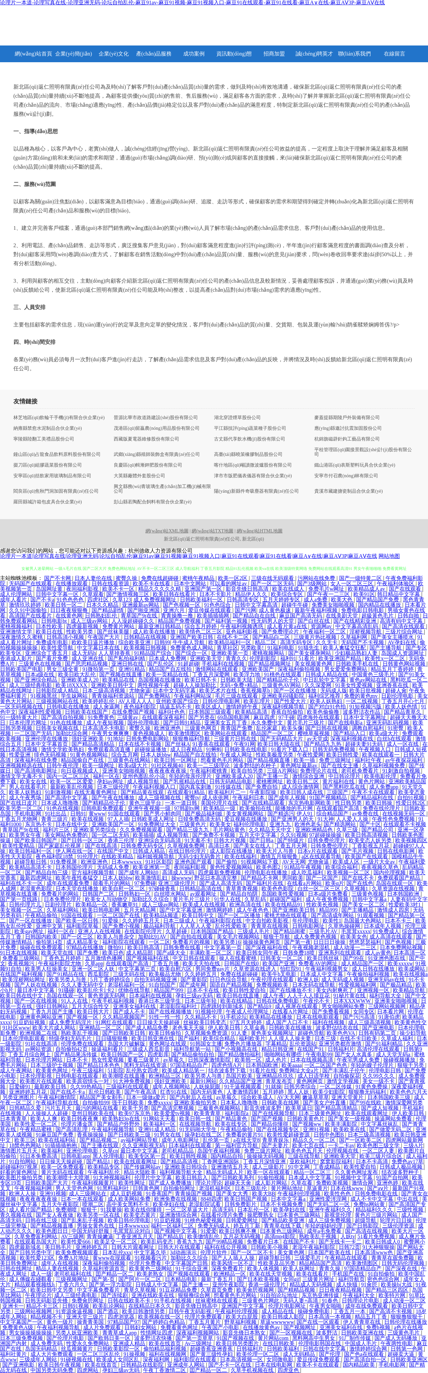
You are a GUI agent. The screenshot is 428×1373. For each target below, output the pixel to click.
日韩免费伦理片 (327, 840)
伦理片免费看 (146, 1263)
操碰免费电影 (314, 1311)
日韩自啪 (409, 615)
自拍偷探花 (346, 1076)
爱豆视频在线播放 (246, 819)
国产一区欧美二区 (361, 1140)
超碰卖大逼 (402, 1354)
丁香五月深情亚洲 (265, 1161)
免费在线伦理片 (382, 808)
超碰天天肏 (238, 1183)
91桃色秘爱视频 (204, 1220)
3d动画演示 (184, 1252)
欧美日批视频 (366, 690)
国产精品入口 (350, 733)
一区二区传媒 (336, 1086)
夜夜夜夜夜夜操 (168, 771)
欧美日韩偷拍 (165, 1033)
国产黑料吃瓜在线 (345, 787)
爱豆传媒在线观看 (210, 610)
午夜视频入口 (375, 749)
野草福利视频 (241, 1322)
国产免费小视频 (121, 926)
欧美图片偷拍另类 (22, 1177)
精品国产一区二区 (273, 733)
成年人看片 (14, 599)
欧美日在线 (50, 631)
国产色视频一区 (182, 605)
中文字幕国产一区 (22, 1322)
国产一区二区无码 (273, 583)
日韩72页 (349, 1247)
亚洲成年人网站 (186, 1365)
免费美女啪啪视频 (334, 605)
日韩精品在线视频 (146, 637)
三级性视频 (411, 1209)
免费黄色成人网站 (192, 648)
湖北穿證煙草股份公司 (237, 417)
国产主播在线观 (100, 1145)
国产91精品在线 (65, 974)
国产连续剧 (115, 1295)
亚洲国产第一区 (204, 589)
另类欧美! (252, 648)
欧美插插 (143, 835)
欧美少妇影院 (329, 1092)
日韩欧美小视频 (270, 1247)
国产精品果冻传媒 (76, 1054)
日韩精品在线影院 (143, 1365)
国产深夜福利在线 (267, 947)
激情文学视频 (343, 1081)
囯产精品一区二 (115, 1274)
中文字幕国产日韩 (187, 1263)
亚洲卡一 (13, 1306)
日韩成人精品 (149, 851)
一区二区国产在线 (119, 915)
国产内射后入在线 (192, 1097)
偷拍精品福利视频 (165, 1349)
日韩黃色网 (147, 1188)
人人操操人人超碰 (47, 1113)
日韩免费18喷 (299, 953)
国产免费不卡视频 (214, 835)
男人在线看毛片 (28, 787)
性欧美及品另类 (277, 1263)
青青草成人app (120, 1333)
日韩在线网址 (16, 1268)
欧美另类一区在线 (99, 1215)
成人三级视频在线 (160, 797)
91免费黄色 (101, 717)
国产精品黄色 (231, 1118)
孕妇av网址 (111, 781)
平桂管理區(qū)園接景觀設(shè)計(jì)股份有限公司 (363, 452)
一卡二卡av (341, 1145)
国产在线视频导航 (274, 1113)
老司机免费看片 (360, 771)
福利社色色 (172, 712)
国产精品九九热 (323, 744)
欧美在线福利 (241, 856)
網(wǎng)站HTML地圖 (260, 530)
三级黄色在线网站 (130, 760)
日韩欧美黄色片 (306, 1118)
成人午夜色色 (253, 910)
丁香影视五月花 (371, 846)
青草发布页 (279, 1081)
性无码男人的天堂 (273, 621)
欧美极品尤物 (165, 974)
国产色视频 (399, 942)
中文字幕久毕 (151, 1252)
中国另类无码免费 (52, 1370)
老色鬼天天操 (189, 1028)
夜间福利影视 (83, 589)
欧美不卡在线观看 (318, 1365)
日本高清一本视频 (330, 1316)
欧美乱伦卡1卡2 (96, 990)
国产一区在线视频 (36, 1001)
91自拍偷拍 (382, 1274)
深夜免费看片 (228, 1268)
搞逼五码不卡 (176, 706)
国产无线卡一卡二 (341, 1242)
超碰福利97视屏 (19, 1167)
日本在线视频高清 (312, 1060)
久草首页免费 (217, 1290)
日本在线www (347, 1188)
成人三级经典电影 (31, 685)
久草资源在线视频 (394, 888)
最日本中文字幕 (36, 990)
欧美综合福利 (342, 867)
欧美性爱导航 (58, 648)
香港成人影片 (16, 658)
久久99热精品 (87, 1086)
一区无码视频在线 (22, 706)
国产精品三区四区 (387, 1290)
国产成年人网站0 (139, 872)
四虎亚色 (289, 1370)
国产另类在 (201, 717)
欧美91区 (364, 594)
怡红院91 (291, 969)
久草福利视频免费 (384, 765)
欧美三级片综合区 (381, 1156)
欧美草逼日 (299, 1108)
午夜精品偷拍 (42, 915)
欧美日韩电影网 (101, 910)
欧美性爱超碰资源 (289, 1135)
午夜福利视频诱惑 (242, 626)
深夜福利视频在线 (352, 739)
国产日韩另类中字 (31, 1252)
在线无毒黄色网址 (96, 792)
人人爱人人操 (352, 819)
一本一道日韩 (181, 803)
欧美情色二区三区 (201, 631)
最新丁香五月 (217, 1279)
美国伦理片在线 (220, 803)
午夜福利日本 (249, 797)
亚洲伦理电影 (83, 1151)
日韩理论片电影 (361, 1300)
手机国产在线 (348, 1274)
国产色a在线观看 (364, 1354)
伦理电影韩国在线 (320, 1343)
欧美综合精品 (219, 1038)
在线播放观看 (72, 583)
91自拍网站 (23, 1161)
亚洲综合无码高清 (160, 840)
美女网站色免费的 (67, 835)
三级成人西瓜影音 (149, 1049)
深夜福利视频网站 (198, 1333)
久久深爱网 (319, 685)
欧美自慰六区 (176, 969)
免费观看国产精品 (400, 878)
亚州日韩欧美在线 (94, 1113)
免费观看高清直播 (110, 749)
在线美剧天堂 (342, 615)
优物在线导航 (134, 990)
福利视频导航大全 (181, 1172)
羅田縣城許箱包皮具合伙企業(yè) (47, 502)
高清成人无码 (179, 872)
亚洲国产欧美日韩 (192, 637)
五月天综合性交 (91, 1006)
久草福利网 (354, 637)
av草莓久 (174, 1060)
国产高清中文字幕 (67, 797)
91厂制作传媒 (355, 1338)
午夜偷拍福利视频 (369, 974)
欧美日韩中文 (198, 915)
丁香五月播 (166, 963)
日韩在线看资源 (111, 583)
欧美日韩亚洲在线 (153, 1038)
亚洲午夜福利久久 (331, 1209)
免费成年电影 (52, 642)
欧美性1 (332, 920)
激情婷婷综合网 (368, 1349)
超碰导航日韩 (31, 862)
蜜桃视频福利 (16, 626)
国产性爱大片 (290, 701)
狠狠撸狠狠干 (407, 1316)
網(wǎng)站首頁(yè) (33, 56)
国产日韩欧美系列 (233, 1177)
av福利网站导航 (140, 1140)
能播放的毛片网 (294, 808)
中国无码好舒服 (91, 1231)
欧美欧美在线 (350, 1129)
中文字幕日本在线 (99, 648)
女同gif (291, 1279)
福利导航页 (351, 1279)
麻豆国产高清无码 (301, 615)
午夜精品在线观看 (347, 1258)
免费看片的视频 (192, 942)
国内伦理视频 (390, 872)
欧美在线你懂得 (143, 1209)
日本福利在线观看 (191, 1145)
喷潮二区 (93, 1204)
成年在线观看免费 (68, 883)
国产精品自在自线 (255, 615)
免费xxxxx (159, 1102)
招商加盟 (274, 54)
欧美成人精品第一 (184, 1070)
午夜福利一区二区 (325, 631)
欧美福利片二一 (227, 792)
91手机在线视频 (173, 1300)
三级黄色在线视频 (40, 664)
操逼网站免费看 (393, 1118)
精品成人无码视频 (312, 1284)
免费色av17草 (407, 1161)
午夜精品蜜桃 (36, 1129)
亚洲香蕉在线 (393, 685)
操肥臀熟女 (261, 1215)
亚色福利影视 (242, 631)
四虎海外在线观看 (319, 717)
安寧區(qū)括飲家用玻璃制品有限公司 (52, 476)
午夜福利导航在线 (58, 1102)
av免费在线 (366, 813)
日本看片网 (391, 1011)
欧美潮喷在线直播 (124, 1076)
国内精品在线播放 (380, 605)
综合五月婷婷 (201, 626)
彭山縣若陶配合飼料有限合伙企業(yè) (153, 502)
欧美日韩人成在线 (302, 792)
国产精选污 (281, 813)
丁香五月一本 (350, 1311)
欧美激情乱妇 (152, 878)
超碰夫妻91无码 (364, 744)
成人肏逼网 (107, 706)
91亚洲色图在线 (387, 958)
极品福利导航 (160, 926)
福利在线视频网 (168, 1354)
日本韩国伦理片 (75, 867)
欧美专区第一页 (147, 1156)
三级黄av (128, 717)
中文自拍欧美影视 (267, 920)
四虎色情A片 (227, 1065)
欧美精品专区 (104, 1167)
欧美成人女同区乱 (118, 1359)
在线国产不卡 (299, 1242)
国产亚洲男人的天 (293, 819)
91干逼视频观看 (243, 1086)
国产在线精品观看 (264, 803)
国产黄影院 (194, 979)
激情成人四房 (394, 910)
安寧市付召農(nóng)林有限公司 (346, 476)
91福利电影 (282, 648)
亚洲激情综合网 (178, 1215)
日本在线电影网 (274, 1365)
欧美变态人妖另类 (371, 840)
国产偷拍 (227, 862)
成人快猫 (347, 1284)
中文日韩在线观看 (195, 958)
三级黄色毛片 (404, 1333)
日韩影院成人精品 (58, 690)
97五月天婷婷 (246, 1022)
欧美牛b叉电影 (279, 974)
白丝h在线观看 (395, 739)
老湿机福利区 (215, 1188)
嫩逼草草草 (315, 1097)
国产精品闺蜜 (290, 931)
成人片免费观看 (102, 1327)
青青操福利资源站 (114, 696)
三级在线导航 (304, 1156)
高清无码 (223, 1209)
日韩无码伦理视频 (404, 1263)
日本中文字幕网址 (365, 717)
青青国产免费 (237, 728)
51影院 (116, 1070)
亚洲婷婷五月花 (28, 1092)
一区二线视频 (362, 701)
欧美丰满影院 (341, 1124)
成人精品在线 (278, 1311)
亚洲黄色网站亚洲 (42, 1017)
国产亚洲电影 (379, 1028)
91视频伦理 (209, 1011)
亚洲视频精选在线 (22, 765)
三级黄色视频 (368, 894)
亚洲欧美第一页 (230, 653)
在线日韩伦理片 (188, 851)
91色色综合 (218, 605)
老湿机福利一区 (127, 985)
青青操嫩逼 (100, 1236)
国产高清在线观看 (404, 626)
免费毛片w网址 (327, 589)
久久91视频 (293, 835)
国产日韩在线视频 (327, 728)
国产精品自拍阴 (239, 894)
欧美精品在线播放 (271, 1017)
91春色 (330, 1300)
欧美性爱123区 (38, 1258)
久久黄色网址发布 (357, 1172)
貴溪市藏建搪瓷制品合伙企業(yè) (348, 491)
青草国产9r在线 (139, 615)
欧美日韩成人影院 (283, 1316)
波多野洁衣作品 (362, 712)
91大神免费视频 (132, 1081)
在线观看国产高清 (338, 808)
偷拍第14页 (50, 942)
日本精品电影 (181, 1279)
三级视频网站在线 (58, 701)
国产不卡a (42, 599)
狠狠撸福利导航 (192, 739)
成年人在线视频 (60, 1263)
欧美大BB (263, 1193)
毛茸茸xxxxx (355, 931)
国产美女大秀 (232, 1193)
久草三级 (347, 829)
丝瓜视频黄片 (77, 1349)
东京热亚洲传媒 (321, 1295)
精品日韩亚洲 (278, 1049)
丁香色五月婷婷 (62, 958)
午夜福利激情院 (57, 1097)
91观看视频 (371, 915)
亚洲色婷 (388, 1183)
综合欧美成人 (258, 1097)
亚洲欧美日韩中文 (113, 685)
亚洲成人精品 (129, 1343)
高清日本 (219, 846)
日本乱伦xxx (117, 1252)
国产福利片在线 (265, 883)
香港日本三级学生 (160, 1001)
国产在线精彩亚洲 (355, 621)
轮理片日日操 (396, 1220)
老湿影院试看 (205, 1204)
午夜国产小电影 (221, 1327)
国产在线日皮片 (19, 803)
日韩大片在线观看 (180, 1247)
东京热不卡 (39, 824)
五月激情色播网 (104, 958)
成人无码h (84, 653)
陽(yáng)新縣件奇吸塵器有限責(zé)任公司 (256, 491)
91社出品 (56, 813)
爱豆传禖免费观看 (319, 1359)
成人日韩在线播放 (374, 969)
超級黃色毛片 (378, 615)
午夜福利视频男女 (327, 969)
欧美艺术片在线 (218, 690)
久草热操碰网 (344, 926)
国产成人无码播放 (396, 1338)
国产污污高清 (359, 1017)
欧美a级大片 (384, 733)
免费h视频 (379, 1327)
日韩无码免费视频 (334, 749)
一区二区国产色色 (326, 1065)
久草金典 (255, 1028)
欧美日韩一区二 (64, 605)
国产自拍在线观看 (192, 937)
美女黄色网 (292, 1252)
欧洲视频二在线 (39, 1033)
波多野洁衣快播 (153, 1338)
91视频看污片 (151, 1258)
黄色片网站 (372, 781)
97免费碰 (145, 883)
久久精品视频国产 (124, 1017)
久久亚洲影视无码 (144, 1145)
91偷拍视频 (272, 1177)
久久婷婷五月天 (141, 920)
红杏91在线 (174, 1092)
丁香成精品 (327, 1167)
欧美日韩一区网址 (176, 760)
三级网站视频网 (387, 1006)
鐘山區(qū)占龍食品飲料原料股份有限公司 (57, 454)
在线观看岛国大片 (36, 1242)
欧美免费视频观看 (78, 1252)
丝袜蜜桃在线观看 (217, 1300)
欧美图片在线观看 (42, 1081)
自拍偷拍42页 (72, 1049)
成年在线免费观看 (367, 1306)
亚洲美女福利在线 (135, 1006)
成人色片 (276, 1060)
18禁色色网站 (25, 1145)
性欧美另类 (80, 631)
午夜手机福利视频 (114, 1001)
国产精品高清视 (179, 1161)
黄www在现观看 (112, 1258)
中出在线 (408, 1199)
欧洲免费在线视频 (176, 1199)
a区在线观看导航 (322, 856)
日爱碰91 (20, 1086)
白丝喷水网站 (171, 894)
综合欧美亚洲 (135, 642)
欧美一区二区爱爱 (72, 781)
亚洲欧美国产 (258, 669)
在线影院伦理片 (143, 931)
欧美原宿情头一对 (88, 1081)
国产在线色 (359, 883)
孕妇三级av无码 (195, 995)
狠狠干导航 (277, 937)
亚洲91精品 (132, 669)
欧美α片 (334, 883)
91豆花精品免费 (178, 1290)
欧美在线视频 (88, 819)
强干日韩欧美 (128, 1102)
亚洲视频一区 (374, 990)
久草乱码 (255, 899)
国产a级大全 (171, 953)
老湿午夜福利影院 (314, 1247)
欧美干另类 (135, 1108)
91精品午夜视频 (303, 867)
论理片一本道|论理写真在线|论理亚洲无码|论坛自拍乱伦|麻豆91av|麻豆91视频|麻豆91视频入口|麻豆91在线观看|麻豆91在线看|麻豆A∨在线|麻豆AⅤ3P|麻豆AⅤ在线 (188, 556)
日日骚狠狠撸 (112, 1038)
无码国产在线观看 (31, 583)
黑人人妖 (299, 1092)
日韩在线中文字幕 (325, 1349)
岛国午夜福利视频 (219, 1151)
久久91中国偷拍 (28, 610)
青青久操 (330, 1268)
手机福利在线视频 (224, 664)
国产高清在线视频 (367, 1231)
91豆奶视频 (168, 1220)
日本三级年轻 (201, 1001)
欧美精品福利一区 (230, 642)
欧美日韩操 (379, 803)
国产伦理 (330, 1354)
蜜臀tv (192, 797)
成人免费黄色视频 (316, 937)
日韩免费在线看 (182, 947)
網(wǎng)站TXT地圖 (212, 530)
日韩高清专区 (243, 599)
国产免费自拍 (262, 787)
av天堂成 (317, 739)
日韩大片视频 (230, 840)
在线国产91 (311, 1049)
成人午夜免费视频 (328, 899)
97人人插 (118, 819)
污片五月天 (59, 1108)
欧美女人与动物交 (107, 899)
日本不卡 (77, 1060)
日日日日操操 (330, 942)
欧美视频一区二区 (349, 872)
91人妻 (239, 1033)
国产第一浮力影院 (111, 1284)
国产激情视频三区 (128, 594)
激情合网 (363, 1183)
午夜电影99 (319, 1054)
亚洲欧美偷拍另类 (196, 1102)
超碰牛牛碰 (295, 605)
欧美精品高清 (252, 712)
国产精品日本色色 (99, 1065)
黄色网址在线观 (168, 1044)
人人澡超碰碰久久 (133, 621)
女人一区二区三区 (352, 583)
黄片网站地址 (287, 1188)
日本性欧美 (50, 626)
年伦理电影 (306, 920)
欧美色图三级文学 (379, 1145)
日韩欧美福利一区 (202, 599)
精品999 (329, 910)
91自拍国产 (163, 985)
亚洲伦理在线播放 (47, 739)
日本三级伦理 (113, 787)
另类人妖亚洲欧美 (78, 1333)
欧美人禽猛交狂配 (345, 648)
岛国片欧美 (240, 1076)
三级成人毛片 (254, 931)
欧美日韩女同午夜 (258, 953)
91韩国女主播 (206, 1044)
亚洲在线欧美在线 (153, 1295)
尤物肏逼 (139, 690)
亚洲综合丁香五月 (47, 653)
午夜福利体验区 (396, 583)
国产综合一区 (192, 653)
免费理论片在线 (319, 771)
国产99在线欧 (366, 1102)
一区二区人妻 (379, 1151)
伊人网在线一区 (75, 851)
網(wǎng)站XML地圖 (167, 530)
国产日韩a (262, 840)
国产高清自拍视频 (63, 717)
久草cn (110, 1151)
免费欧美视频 (332, 1183)
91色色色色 (71, 599)
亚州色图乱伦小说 (144, 776)
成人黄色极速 (275, 610)
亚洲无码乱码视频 (388, 722)
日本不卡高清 (372, 1161)
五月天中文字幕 (258, 835)
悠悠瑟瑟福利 (366, 942)
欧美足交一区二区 (116, 1242)
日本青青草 (14, 1118)
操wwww (181, 878)
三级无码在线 (129, 974)
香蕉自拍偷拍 (287, 712)
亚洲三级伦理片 (177, 883)
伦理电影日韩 (385, 1070)
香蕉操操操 (91, 1135)
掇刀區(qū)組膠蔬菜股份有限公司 (47, 465)
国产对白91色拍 (327, 706)
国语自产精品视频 (232, 985)
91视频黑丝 (44, 696)
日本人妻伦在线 (94, 578)
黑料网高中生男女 (314, 1338)
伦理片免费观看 (204, 1316)
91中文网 (299, 1167)
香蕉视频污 (22, 963)
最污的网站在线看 (98, 1108)
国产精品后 (171, 1236)
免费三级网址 (335, 760)
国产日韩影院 (363, 1226)
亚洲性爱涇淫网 (328, 1199)
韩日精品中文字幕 (399, 594)
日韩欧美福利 (283, 1349)
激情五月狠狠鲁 (279, 856)
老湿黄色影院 (36, 888)
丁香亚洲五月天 (135, 1236)
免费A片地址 (74, 1258)
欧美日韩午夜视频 (60, 1365)
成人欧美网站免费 (130, 1199)
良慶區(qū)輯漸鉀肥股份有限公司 (148, 465)
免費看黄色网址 (179, 1327)
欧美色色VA (341, 1033)
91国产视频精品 (328, 797)
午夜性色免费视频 (394, 819)
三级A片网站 (282, 771)
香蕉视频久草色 (380, 867)
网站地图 (389, 556)
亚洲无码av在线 (387, 979)
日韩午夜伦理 (63, 765)
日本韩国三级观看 (211, 712)
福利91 (288, 658)
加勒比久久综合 (151, 899)
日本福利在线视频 (151, 995)
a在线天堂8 (246, 1140)
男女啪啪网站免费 (344, 1006)
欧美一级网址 (99, 765)
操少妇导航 (413, 1033)
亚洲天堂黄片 (348, 1097)
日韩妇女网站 (141, 1327)
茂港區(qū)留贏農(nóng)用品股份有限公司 (157, 428)
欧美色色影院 (278, 888)
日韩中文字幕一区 (58, 594)
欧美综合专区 (287, 594)
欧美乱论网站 (109, 1306)
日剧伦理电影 (398, 696)
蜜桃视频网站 (269, 653)
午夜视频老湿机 (311, 947)
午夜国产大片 (104, 637)
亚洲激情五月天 (230, 1167)
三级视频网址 (72, 1279)
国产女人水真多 (354, 1054)
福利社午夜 (369, 760)
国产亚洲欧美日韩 (294, 910)
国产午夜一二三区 (329, 594)
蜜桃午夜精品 (199, 578)
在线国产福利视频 (22, 974)
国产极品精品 (396, 985)
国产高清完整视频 (173, 1108)
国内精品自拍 (227, 1156)
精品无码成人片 (225, 1172)
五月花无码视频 (242, 1236)
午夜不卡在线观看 (374, 792)
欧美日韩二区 (303, 781)
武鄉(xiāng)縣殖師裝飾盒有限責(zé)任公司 (157, 454)
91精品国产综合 (153, 653)
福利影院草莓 (83, 926)
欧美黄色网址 (52, 1070)
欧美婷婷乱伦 (99, 701)
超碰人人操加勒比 (195, 685)
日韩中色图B (329, 1135)
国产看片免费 (52, 658)
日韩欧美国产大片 (47, 1183)
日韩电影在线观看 (78, 1076)
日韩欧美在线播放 (291, 1028)
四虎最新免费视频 (220, 872)
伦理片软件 (214, 1252)
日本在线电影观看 (318, 1017)
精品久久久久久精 (160, 589)
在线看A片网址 (291, 1011)
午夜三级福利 (88, 1070)
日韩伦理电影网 (221, 701)
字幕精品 (276, 1044)
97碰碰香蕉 (163, 888)
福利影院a (237, 1113)
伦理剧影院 (263, 658)
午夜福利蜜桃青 (209, 771)
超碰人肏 (396, 690)
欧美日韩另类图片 (238, 1343)
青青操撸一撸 (177, 615)
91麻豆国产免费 (55, 1135)
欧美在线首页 (165, 1343)
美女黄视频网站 (245, 813)
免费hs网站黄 (369, 1204)
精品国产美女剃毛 (102, 1097)
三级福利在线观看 (128, 1086)
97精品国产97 (124, 1322)
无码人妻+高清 (301, 1300)
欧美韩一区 (249, 1060)
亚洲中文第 (50, 926)
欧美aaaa (292, 1065)
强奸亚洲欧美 (88, 739)
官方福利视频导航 (94, 872)
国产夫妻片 (275, 1145)
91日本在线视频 (19, 953)
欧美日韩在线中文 (22, 995)
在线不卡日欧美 (359, 1038)
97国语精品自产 (189, 1065)
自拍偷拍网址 (180, 1188)
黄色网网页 (310, 1081)
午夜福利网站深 (193, 696)
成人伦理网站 (16, 594)
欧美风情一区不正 (233, 1263)
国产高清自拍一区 (366, 1359)
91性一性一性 (165, 1017)
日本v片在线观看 (318, 851)
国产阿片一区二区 (140, 1279)
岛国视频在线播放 (160, 680)
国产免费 (88, 953)
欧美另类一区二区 (22, 808)
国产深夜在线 (402, 1268)
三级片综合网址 (404, 631)
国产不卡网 (58, 578)
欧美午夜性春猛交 (78, 878)
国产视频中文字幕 (176, 1231)
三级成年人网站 (38, 1359)
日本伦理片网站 (44, 1060)
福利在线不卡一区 (22, 883)
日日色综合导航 (229, 979)
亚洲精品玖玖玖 (275, 1076)
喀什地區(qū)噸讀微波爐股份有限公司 (253, 465)
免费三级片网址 (263, 1151)
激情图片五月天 (19, 1151)
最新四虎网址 (36, 878)
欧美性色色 (338, 1193)
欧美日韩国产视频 (246, 1199)
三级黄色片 (193, 824)
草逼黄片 (317, 1188)
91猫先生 (309, 648)
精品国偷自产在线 (83, 760)
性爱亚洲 (20, 755)
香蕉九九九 (190, 1242)
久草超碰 (177, 931)
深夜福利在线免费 (36, 760)
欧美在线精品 (237, 1001)
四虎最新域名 (25, 1247)
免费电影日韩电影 (363, 610)
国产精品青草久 (403, 712)
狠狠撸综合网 (194, 1295)
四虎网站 (88, 1370)
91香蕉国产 (159, 1193)
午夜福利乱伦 (104, 1172)
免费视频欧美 (273, 985)
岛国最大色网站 (363, 920)
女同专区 (363, 1011)
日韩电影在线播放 (68, 706)
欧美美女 (220, 824)
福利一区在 (106, 776)
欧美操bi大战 (397, 1284)
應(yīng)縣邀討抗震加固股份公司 (348, 428)
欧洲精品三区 (165, 1076)
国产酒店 (108, 1311)
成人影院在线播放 (232, 851)
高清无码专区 (297, 642)
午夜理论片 (38, 1295)
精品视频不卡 (47, 1316)
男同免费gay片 (213, 969)
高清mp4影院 (280, 1236)
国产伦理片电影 (65, 1338)
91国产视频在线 (236, 1338)
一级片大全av (379, 862)
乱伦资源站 (303, 1044)
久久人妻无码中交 (83, 985)
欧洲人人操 (23, 1193)
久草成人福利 (397, 1038)
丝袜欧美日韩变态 (205, 1022)
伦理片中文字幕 (153, 1177)
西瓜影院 (99, 974)
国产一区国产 (322, 878)
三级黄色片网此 (261, 1300)
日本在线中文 (72, 824)
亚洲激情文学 (16, 631)
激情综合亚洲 (309, 776)
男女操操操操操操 (31, 1333)
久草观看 (93, 594)
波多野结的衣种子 (255, 765)
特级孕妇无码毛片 (71, 1038)
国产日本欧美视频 (259, 1279)
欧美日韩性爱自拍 (245, 990)
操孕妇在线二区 (204, 1135)
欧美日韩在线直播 (238, 995)
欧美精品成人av (367, 589)
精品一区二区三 (313, 1172)
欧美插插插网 (213, 615)
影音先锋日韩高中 (197, 1306)
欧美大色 (342, 599)
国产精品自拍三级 (47, 872)
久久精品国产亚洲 (241, 1081)
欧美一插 (305, 760)
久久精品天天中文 (271, 829)
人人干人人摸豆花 (309, 995)
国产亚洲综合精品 (36, 680)
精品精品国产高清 (321, 1263)
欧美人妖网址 (299, 1268)
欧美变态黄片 (140, 1215)
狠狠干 (89, 1209)
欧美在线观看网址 (367, 1113)
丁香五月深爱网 (211, 674)
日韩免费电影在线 (377, 1193)
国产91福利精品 (384, 1044)
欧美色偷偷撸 (323, 712)
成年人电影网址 (181, 1140)
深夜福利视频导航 (283, 706)
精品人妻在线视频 (58, 1268)
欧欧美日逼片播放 (94, 642)
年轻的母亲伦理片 (191, 776)
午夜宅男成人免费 (359, 1060)
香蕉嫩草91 (125, 904)
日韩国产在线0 (242, 963)
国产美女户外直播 (325, 1102)
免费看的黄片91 (245, 1135)
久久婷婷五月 (201, 974)
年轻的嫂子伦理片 (373, 1065)
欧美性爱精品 (19, 846)
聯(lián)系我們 (354, 54)
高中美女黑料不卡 (128, 1204)
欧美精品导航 (409, 990)
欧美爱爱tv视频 (173, 1113)
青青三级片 (55, 819)
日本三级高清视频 (104, 690)
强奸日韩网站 (52, 1006)
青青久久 (236, 658)
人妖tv (347, 1236)
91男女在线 (168, 1135)
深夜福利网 (157, 1359)
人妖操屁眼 (208, 1086)
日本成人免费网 (168, 658)
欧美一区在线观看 (269, 1172)
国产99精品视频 (225, 1242)
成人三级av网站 (90, 621)
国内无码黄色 (207, 1092)
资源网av (322, 626)
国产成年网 (193, 985)
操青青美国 (91, 1322)
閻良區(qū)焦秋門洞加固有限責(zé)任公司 (56, 491)
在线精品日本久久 (150, 1306)
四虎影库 (158, 1054)
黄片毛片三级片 (306, 722)
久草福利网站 (63, 910)
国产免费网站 (155, 696)
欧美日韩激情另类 (144, 1311)
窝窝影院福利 (336, 1161)
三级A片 (413, 1145)
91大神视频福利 (112, 1177)
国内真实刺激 (196, 787)
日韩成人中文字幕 (157, 1284)
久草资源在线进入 (255, 969)
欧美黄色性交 (411, 1022)
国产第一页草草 (195, 1338)
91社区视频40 (168, 765)
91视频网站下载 (260, 862)
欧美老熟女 (151, 1274)
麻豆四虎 (264, 717)
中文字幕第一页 (223, 947)
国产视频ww (307, 1124)
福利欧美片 (252, 1038)
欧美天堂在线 (58, 953)
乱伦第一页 (217, 1140)
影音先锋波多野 (263, 1108)
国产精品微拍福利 (240, 1054)
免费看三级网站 (21, 958)
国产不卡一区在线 (230, 1365)
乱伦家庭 (267, 728)
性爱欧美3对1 (405, 904)
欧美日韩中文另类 (52, 1290)
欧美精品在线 (119, 680)
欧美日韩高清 (144, 947)
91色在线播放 (67, 722)
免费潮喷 (67, 1209)
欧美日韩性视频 (189, 1156)
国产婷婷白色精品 (164, 1322)
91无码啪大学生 (198, 1129)
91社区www (16, 1028)
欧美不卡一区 (119, 589)
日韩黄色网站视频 (405, 664)
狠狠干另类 (411, 1065)
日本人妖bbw (155, 755)
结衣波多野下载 (227, 1070)
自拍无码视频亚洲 (156, 979)
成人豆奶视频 (126, 1193)
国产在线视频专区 (278, 1129)
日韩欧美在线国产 (87, 712)
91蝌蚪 (214, 749)
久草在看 (302, 1183)
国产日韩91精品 (182, 722)
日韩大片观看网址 (133, 1247)
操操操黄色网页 (262, 942)
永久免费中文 (267, 722)
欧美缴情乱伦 (204, 1236)
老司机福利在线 (73, 1274)
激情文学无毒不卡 (22, 776)
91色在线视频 (62, 808)
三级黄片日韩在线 (236, 739)
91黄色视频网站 (89, 755)
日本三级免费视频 (22, 1338)
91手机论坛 (233, 1017)
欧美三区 (25, 1140)
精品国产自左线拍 (171, 669)
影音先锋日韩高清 (248, 589)
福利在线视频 (329, 1022)
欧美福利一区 (160, 1124)
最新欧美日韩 (51, 1086)
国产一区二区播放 (240, 915)
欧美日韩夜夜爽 (80, 1118)
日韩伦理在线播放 (405, 1322)
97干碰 (287, 717)
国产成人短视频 (380, 1108)
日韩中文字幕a (370, 899)
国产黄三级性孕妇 (212, 1354)
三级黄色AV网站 (282, 685)
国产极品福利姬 (204, 813)
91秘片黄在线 (350, 995)
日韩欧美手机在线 (358, 664)
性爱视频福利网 (358, 985)
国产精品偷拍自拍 (193, 1054)
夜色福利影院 (140, 706)
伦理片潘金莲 (77, 1124)
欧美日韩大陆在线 (279, 744)
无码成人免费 (113, 867)
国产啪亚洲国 (144, 610)
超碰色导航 (311, 1033)
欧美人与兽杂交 (116, 937)
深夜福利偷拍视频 (300, 669)
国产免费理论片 (280, 631)
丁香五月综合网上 (30, 1054)
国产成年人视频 (287, 797)
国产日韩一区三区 (83, 840)
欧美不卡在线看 (152, 583)
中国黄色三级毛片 (374, 674)
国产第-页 (104, 1279)
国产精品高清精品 (94, 744)
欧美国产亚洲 (279, 963)
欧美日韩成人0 (383, 1242)
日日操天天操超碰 (159, 1022)
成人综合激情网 (301, 787)
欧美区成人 (209, 706)
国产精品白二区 (271, 637)
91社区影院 (158, 862)
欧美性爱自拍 (360, 1167)
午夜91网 (244, 744)
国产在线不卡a (68, 1092)
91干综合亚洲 (192, 1268)
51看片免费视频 (376, 1236)
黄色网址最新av (299, 765)
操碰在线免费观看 (42, 947)
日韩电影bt (54, 621)
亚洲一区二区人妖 (94, 969)
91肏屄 (370, 1284)
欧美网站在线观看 (226, 733)
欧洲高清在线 (246, 904)
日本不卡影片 (216, 594)
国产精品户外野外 (119, 1124)
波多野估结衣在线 (338, 1028)
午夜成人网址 (236, 755)
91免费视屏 (64, 862)
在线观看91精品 (186, 792)
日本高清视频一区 (242, 1359)
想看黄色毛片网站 (223, 760)
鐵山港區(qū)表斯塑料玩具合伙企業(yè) (354, 465)
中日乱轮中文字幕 (325, 680)
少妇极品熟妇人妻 (357, 653)
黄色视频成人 (149, 733)
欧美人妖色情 (402, 706)
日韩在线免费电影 (278, 1001)
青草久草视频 (140, 1290)
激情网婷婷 (220, 910)
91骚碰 (66, 990)
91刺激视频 (58, 792)
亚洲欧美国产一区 (114, 824)
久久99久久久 (379, 1076)
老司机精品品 (178, 1151)
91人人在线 (75, 1001)
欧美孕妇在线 (169, 1204)
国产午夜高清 (141, 1092)
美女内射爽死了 (335, 990)
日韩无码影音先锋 (47, 1300)
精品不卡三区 (43, 1306)
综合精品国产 (333, 813)
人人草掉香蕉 (115, 653)
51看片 (307, 658)
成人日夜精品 (187, 749)
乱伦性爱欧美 (231, 926)
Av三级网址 (199, 1343)
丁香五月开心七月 (404, 701)
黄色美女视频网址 (273, 1033)
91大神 (326, 819)
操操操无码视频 (266, 1156)
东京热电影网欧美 (310, 803)
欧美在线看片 (313, 1274)
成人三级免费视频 (330, 1220)
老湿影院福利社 (178, 1006)
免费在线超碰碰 (160, 578)
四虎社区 (98, 599)
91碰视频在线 (77, 1359)
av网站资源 (39, 1049)
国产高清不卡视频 (391, 1311)
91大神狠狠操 (378, 1247)
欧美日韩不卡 (201, 680)
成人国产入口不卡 (287, 1022)
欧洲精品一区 (230, 1274)
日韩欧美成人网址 (153, 819)
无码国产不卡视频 (363, 642)
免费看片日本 (263, 1242)
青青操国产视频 (194, 1193)
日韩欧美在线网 (280, 1102)
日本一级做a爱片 (146, 1097)
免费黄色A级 (18, 1327)
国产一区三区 (77, 937)
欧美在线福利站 (57, 1140)
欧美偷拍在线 (256, 808)
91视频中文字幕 (354, 1177)
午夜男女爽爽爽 (111, 733)
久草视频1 (356, 888)
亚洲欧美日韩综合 (187, 1167)
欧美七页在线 (309, 1145)
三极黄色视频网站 (220, 1108)
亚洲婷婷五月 (92, 1247)
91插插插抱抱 (61, 1145)
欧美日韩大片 (93, 1011)
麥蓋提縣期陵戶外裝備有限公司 (347, 417)
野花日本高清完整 (216, 878)
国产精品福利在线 (372, 797)
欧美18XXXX (72, 685)
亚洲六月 (174, 610)
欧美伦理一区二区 (258, 1354)
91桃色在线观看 (283, 674)
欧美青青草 (208, 1113)
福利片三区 (57, 829)
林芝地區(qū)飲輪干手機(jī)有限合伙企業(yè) (59, 417)
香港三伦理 (122, 840)
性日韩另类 (349, 803)
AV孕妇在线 (402, 642)
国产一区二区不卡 (253, 1252)
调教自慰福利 (368, 728)
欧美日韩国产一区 (123, 1054)
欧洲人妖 (308, 979)
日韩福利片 (341, 1049)
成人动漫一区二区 (404, 1300)
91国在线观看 (124, 813)
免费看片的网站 (60, 894)
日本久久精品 (103, 605)
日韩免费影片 (241, 1204)
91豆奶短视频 (29, 1022)
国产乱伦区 (161, 664)
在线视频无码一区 (404, 813)
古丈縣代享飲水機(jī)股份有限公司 (249, 439)
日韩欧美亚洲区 (409, 1359)
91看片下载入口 (290, 749)
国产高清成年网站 (333, 915)
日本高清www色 (374, 1252)
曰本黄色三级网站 (300, 1215)
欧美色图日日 (52, 1231)
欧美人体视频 (264, 1268)
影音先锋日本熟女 (245, 1333)
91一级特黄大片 (19, 717)
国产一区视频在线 (292, 1333)
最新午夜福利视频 (317, 610)
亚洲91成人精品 (157, 1129)
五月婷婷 (273, 1092)
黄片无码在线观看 (63, 1172)
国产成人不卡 (129, 1011)
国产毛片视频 (358, 851)
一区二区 (159, 942)
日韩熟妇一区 (135, 894)
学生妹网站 (75, 696)
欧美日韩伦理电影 (130, 1220)
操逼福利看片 (108, 1049)
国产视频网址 (300, 1327)
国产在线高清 (101, 846)
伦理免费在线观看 (83, 1044)
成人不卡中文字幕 (372, 1199)
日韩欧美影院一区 (119, 1349)
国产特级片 (291, 840)
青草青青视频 (242, 888)
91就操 (273, 1086)
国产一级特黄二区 (361, 578)
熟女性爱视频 (108, 1060)
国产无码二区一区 (329, 1204)
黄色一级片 (60, 1322)
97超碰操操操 (326, 835)
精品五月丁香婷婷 (393, 669)
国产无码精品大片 (282, 739)
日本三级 (326, 1038)
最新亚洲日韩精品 (160, 626)
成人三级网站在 (88, 1193)
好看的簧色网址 (19, 1172)
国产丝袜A (177, 744)
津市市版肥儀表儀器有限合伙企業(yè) (253, 476)
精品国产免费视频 (180, 621)
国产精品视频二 (99, 1140)
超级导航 (366, 1220)
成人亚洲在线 (88, 658)
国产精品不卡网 (260, 878)
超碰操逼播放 (151, 749)
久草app (94, 963)
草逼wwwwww (277, 1322)
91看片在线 (262, 1070)
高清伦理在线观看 (379, 1049)
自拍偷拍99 (95, 1102)
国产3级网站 (312, 583)
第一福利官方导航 (237, 1145)
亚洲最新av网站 (141, 605)
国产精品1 (99, 1161)
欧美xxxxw (400, 963)
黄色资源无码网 (107, 995)
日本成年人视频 (383, 926)
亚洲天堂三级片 (85, 1316)
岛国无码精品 (42, 1349)
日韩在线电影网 (396, 851)
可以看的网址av (229, 583)
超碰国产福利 (286, 899)
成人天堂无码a (394, 1054)
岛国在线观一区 (395, 883)
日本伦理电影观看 (24, 1038)
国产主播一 (196, 1284)
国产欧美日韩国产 (36, 840)
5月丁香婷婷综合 (111, 979)
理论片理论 (208, 1183)
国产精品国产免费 (378, 599)
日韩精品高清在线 (201, 888)
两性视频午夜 (154, 685)
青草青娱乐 (276, 1140)
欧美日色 (113, 953)
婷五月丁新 (247, 1226)
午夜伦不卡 (317, 1001)
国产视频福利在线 (148, 958)
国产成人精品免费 (147, 1028)
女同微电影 (280, 1359)
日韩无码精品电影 (231, 781)
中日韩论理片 (345, 776)
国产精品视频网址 (270, 664)
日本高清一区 (410, 953)
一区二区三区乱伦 (99, 1354)
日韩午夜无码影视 (191, 1311)
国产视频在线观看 (189, 1274)
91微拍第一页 (99, 669)
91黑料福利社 (113, 1188)
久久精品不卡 (201, 1017)
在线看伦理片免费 (223, 1215)
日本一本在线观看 (83, 1199)
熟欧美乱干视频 (80, 1033)
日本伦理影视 (36, 1076)
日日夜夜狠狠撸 (69, 610)
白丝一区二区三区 (320, 888)
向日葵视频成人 (80, 771)
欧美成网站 (412, 969)
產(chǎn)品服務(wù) (154, 56)
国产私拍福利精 (127, 658)
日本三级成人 (180, 920)
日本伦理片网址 (28, 722)
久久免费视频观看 (142, 829)
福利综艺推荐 (325, 696)
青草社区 (227, 648)
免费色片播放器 (243, 1044)
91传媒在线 (229, 787)
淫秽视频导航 (366, 631)
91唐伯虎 (389, 1017)
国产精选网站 (340, 824)
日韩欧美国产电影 (22, 669)
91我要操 (111, 1209)
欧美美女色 (353, 937)
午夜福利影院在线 (221, 920)
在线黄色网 (69, 615)
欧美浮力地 (247, 674)
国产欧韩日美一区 (110, 1338)
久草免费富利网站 (36, 1236)
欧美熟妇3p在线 (121, 1118)
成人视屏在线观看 (297, 1006)
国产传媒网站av (143, 1167)
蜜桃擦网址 (270, 781)
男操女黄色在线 (96, 1226)
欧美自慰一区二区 (124, 888)
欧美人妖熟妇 (326, 701)
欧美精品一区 (92, 904)
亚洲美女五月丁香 (226, 722)
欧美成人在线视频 (205, 904)
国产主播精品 (358, 910)
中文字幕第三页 (137, 969)
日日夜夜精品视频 (341, 1290)
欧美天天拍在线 (202, 963)
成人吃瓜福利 (307, 872)
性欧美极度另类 (275, 755)
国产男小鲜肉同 (163, 813)
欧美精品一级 (220, 808)
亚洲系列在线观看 (340, 953)
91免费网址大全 (157, 824)
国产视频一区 (83, 1017)
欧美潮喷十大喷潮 (68, 1177)
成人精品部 (140, 953)
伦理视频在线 (343, 1151)
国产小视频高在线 (237, 1049)
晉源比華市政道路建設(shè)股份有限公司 (156, 417)
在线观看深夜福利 (164, 717)
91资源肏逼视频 (75, 1311)
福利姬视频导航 (156, 856)
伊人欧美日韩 (224, 1028)
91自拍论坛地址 (279, 1295)
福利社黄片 (14, 1354)
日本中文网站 (190, 583)
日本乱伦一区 (254, 1209)
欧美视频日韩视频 (146, 648)
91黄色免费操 (372, 1086)
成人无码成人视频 (343, 979)
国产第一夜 (297, 942)
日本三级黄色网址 (321, 1113)
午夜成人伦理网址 (248, 1011)
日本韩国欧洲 (404, 894)
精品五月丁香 (371, 1316)
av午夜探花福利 (404, 760)
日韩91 (78, 813)
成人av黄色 (378, 953)
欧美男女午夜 (25, 835)
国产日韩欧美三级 (130, 1135)
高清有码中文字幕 (402, 621)
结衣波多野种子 (401, 1172)
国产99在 (354, 958)
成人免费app (384, 787)
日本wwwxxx (127, 862)
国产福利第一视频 (227, 621)
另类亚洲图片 (19, 1097)
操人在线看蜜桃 (238, 958)
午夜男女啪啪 (326, 1306)
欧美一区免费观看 (63, 1167)
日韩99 (162, 642)
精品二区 (266, 642)
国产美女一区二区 (364, 904)
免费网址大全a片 (299, 1070)
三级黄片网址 (319, 1279)
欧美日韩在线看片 (175, 594)
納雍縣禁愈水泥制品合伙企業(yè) (47, 428)
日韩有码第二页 (377, 1033)
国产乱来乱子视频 (83, 1220)
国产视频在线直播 (121, 674)
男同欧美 (292, 878)
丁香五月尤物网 (19, 819)
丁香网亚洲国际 (221, 1161)
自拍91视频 (411, 797)
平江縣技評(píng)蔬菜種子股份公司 (250, 428)
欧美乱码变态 (157, 1242)
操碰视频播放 (400, 1060)
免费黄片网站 (119, 626)
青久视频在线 (16, 1215)
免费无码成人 (214, 1226)
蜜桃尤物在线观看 (286, 915)
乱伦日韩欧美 (105, 1092)
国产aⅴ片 (378, 1188)
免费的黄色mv (361, 696)
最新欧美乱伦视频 (72, 787)
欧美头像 (292, 728)
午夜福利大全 (359, 1295)
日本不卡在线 (203, 990)
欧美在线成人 (289, 589)
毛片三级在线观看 (237, 696)
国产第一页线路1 (20, 899)
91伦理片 (87, 856)
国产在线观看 (405, 589)
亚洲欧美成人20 (80, 680)
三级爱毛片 (308, 1258)
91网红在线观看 (115, 1022)
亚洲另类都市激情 (341, 1044)
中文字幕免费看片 (99, 1290)
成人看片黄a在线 (287, 626)
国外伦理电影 (144, 722)
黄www (97, 813)
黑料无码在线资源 (146, 1065)
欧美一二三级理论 (209, 765)
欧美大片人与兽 (275, 851)
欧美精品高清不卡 (31, 867)
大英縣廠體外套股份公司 (139, 476)
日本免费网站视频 (402, 947)
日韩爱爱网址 (242, 1220)
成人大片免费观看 (52, 1354)
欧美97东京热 (135, 1113)
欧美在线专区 (231, 1124)
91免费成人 (386, 931)
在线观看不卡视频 (404, 824)
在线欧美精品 (117, 856)
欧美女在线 (34, 781)
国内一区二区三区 (68, 776)
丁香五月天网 (291, 846)
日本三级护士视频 (52, 1065)
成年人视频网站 (171, 1086)
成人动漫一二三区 (355, 947)
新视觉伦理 (338, 1215)
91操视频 (135, 1354)
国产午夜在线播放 (114, 797)
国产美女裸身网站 (310, 653)
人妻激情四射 (243, 1092)
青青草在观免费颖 (393, 1258)
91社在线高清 (42, 1044)
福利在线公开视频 (226, 1247)
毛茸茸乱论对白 (132, 1231)
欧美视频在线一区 (160, 1316)
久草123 (121, 599)
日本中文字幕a (289, 1199)
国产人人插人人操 (234, 1258)
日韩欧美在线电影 (246, 749)
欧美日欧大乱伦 (77, 674)
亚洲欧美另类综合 (95, 829)
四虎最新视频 (83, 626)
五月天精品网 (140, 910)
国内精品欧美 (359, 1365)
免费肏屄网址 (88, 1300)
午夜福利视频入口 (155, 787)
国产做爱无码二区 (391, 1129)
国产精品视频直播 (269, 760)
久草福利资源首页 (104, 1268)
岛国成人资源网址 (403, 653)
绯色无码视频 (51, 755)
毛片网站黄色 (229, 829)
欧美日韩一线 (196, 1118)
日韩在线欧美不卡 (130, 1300)
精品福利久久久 (374, 1209)
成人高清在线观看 (391, 937)
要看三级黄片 (144, 1060)
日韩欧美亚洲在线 (363, 1333)
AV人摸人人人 (135, 701)
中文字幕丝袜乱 (380, 1124)
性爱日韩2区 (411, 803)
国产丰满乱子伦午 (344, 1070)
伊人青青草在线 (362, 1322)
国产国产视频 (267, 1118)
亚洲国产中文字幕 (243, 1306)
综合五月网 (124, 755)
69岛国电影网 (234, 717)
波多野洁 (327, 1333)
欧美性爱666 (76, 1242)
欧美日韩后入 (192, 1177)
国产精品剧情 (108, 610)
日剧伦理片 (59, 904)
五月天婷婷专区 (281, 599)
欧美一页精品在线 (168, 674)
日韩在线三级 (42, 1220)
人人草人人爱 (196, 926)
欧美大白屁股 (242, 1316)
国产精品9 (260, 1006)
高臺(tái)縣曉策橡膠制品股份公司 (248, 454)
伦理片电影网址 (287, 1306)
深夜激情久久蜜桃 (22, 637)
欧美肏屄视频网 (255, 1290)
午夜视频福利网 (33, 1188)
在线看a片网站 (305, 883)
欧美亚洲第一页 (152, 867)
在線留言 (394, 54)
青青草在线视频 (270, 926)
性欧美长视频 (323, 904)
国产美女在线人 (252, 846)
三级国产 (338, 792)
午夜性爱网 (310, 755)
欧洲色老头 (308, 824)
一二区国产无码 (33, 733)
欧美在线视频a (410, 974)
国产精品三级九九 (188, 829)
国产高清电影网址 (36, 771)
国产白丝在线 (314, 621)
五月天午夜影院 (60, 1204)
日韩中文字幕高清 (257, 605)
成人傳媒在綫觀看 (31, 1279)
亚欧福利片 (304, 1161)
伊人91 (305, 813)
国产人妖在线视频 (36, 985)
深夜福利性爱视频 (40, 712)
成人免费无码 (47, 1343)
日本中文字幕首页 (47, 744)
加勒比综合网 (72, 733)
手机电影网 (28, 813)
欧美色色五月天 (304, 1151)
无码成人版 (333, 690)
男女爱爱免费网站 (346, 669)
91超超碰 (188, 664)
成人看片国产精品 (31, 1209)
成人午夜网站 (16, 1070)
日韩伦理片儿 (25, 904)
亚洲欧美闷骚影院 (283, 696)
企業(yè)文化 (114, 54)
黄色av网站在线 (368, 680)
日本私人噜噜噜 (239, 1102)
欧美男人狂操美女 (47, 969)
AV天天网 (293, 862)
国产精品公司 (378, 829)
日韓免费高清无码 (200, 819)
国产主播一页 (273, 776)
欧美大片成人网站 (54, 1028)
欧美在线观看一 (381, 755)
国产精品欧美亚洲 (283, 1220)
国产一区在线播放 (296, 690)
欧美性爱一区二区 (36, 1124)
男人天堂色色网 (75, 1188)
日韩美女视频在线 (58, 728)
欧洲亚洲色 (168, 728)
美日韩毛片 (59, 1247)
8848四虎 (211, 1199)
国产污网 (245, 610)
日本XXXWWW (352, 1001)
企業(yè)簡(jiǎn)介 (73, 56)
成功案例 (194, 54)
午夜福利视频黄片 (94, 1183)
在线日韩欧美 (279, 1343)
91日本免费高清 (39, 1156)
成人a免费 (316, 599)
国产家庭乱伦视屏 (60, 846)
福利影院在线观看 (124, 942)
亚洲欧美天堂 (206, 658)
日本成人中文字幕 (322, 974)
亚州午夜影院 (229, 1284)
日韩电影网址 (309, 926)
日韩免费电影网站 (148, 739)
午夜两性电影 (397, 1343)
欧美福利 (52, 1151)
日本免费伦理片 (63, 899)
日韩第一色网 (407, 1349)
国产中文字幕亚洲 (181, 910)
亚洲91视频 (317, 1129)
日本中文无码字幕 (175, 690)
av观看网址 (204, 894)
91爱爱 (209, 1231)
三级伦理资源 (399, 1226)
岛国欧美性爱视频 (283, 894)
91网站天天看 (160, 1118)
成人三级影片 (269, 1167)
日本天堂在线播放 (78, 888)
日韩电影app (75, 1156)
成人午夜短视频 (105, 722)
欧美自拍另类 (247, 771)
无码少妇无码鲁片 (200, 856)
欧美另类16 (227, 942)
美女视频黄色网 (314, 664)
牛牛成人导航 (189, 642)
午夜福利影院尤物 (60, 963)
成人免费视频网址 (155, 599)
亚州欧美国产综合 (178, 701)
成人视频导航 (143, 781)
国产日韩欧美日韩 (124, 1033)
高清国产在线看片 (31, 615)
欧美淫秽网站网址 (24, 979)
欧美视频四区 (411, 840)
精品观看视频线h (35, 1284)
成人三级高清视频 (370, 1022)
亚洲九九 (281, 824)
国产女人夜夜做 (55, 1215)
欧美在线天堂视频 (271, 1274)
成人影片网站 (271, 1183)
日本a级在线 (40, 674)
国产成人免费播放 (171, 1183)
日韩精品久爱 (25, 1108)
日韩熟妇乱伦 (101, 615)
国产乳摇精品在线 (185, 781)
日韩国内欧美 (42, 937)
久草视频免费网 (186, 846)
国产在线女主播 (340, 765)
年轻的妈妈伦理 (324, 1226)
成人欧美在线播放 (155, 631)
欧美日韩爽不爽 (238, 1231)
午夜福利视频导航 (114, 1129)
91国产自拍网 (393, 1177)
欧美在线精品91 (284, 904)
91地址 (116, 739)
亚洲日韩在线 (128, 664)
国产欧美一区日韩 (78, 920)
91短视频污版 (366, 706)
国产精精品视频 (297, 1290)
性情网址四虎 (157, 1333)
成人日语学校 (314, 1076)
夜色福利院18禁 (55, 856)
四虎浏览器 (122, 1316)
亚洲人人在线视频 (100, 931)
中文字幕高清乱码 (357, 626)
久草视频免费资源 (207, 1033)
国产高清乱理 (72, 1129)
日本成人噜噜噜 (60, 803)
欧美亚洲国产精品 (340, 658)
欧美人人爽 (44, 1118)
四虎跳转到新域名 (223, 1006)
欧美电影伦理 (381, 776)
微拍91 (116, 947)
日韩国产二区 (99, 894)
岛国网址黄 (50, 589)
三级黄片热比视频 (316, 637)
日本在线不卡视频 (140, 744)
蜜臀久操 (127, 578)
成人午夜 (273, 995)
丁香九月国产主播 (52, 1011)
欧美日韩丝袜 (323, 958)
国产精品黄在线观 (143, 792)
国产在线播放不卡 (292, 990)
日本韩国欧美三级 (389, 1097)
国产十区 (370, 824)
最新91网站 (203, 1081)
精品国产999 (169, 990)
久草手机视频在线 (253, 1370)
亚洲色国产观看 (194, 862)
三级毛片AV (324, 931)
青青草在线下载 (283, 1226)
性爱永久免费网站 (88, 1343)
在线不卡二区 (233, 637)
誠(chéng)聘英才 (314, 54)
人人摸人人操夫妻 (290, 1038)
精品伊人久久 (252, 594)
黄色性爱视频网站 (232, 867)
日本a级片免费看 (328, 894)
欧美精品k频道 (161, 915)
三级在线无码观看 (273, 578)
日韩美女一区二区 (282, 958)
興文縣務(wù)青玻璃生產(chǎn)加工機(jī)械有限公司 (162, 489)
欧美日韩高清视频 (367, 835)
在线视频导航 (196, 1124)
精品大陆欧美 (140, 1172)
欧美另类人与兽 (68, 979)
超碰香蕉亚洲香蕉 (212, 1349)
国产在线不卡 (358, 878)
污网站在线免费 (317, 578)
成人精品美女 (83, 942)
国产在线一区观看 (319, 1322)
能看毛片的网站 (112, 883)
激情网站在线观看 (217, 669)
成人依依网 (216, 797)
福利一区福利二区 (173, 1226)
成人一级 (41, 1274)
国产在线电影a (346, 722)
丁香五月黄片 (205, 1322)
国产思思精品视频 (87, 664)
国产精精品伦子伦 (278, 680)
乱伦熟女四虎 (142, 1070)
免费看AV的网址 (318, 963)
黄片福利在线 (339, 781)
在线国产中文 (113, 851)
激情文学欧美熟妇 (63, 749)
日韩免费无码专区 (143, 846)
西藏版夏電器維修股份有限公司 (146, 439)
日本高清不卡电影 (104, 728)
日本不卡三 (399, 920)
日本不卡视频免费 (282, 1204)
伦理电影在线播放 (266, 872)
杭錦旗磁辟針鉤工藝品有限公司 (347, 439)
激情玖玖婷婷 (25, 605)
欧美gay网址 (29, 931)
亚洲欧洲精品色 (314, 829)
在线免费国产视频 (134, 712)
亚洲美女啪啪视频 (124, 771)
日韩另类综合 (300, 1086)
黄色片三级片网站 (377, 1215)
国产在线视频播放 (171, 1011)
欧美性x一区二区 (385, 658)
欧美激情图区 (185, 733)
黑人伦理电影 (109, 1156)
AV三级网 (72, 1236)
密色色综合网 (384, 1279)
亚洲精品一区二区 (101, 1028)
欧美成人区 (347, 862)
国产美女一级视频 (350, 1118)
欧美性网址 (132, 1183)
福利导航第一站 (193, 1049)
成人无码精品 (299, 1354)
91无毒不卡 (198, 840)
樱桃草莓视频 (314, 733)
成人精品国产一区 (363, 963)
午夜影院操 (263, 792)
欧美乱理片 (257, 701)
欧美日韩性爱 (343, 755)
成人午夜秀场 (25, 797)
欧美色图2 (269, 867)
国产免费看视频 (331, 1011)
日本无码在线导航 (314, 985)
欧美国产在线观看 (367, 856)
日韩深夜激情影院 (210, 1060)
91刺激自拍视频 (402, 771)
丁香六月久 (72, 1284)
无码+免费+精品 (239, 685)
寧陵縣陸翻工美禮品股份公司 (43, 439)
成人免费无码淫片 (71, 1022)
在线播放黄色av (262, 1327)
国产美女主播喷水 (393, 637)
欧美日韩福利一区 (31, 851)
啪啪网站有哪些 (283, 1054)
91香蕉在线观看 (212, 744)
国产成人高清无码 (221, 883)
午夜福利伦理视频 (300, 1193)
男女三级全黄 (63, 669)
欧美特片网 (393, 1295)
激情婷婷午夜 (242, 706)
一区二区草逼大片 (188, 1209)
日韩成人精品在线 (327, 674)
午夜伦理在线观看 (273, 979)
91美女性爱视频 (354, 685)
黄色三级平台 (146, 803)
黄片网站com (274, 1338)
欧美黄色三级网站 (151, 1268)
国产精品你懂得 (270, 1124)
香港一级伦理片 (267, 1284)
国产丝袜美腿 (113, 631)
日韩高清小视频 (65, 637)
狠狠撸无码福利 (367, 1092)
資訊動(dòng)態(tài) (234, 56)
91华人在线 (228, 899)
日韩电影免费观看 (103, 808)
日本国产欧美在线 (330, 1252)
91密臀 (396, 728)
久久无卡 (327, 642)
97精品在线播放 (85, 947)
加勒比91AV (153, 937)
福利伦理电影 (250, 824)
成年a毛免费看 (325, 1231)
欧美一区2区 (233, 578)
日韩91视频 (76, 1306)
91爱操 (111, 920)
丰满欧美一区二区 (211, 953)
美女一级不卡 (379, 1081)
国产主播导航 (386, 648)
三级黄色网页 (201, 728)
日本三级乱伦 (251, 1188)
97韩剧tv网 (187, 808)
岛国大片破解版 (127, 1044)
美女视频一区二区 (22, 910)
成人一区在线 (403, 744)
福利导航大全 (386, 995)
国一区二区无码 (111, 835)
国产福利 (189, 1038)
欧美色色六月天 (408, 1092)
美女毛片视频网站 (239, 937)
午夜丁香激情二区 (165, 1370)
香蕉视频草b (255, 690)
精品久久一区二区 (315, 1140)
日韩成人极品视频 (402, 1167)
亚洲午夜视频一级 (150, 808)
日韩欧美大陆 (237, 680)
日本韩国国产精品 (213, 931)
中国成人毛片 (361, 1343)
